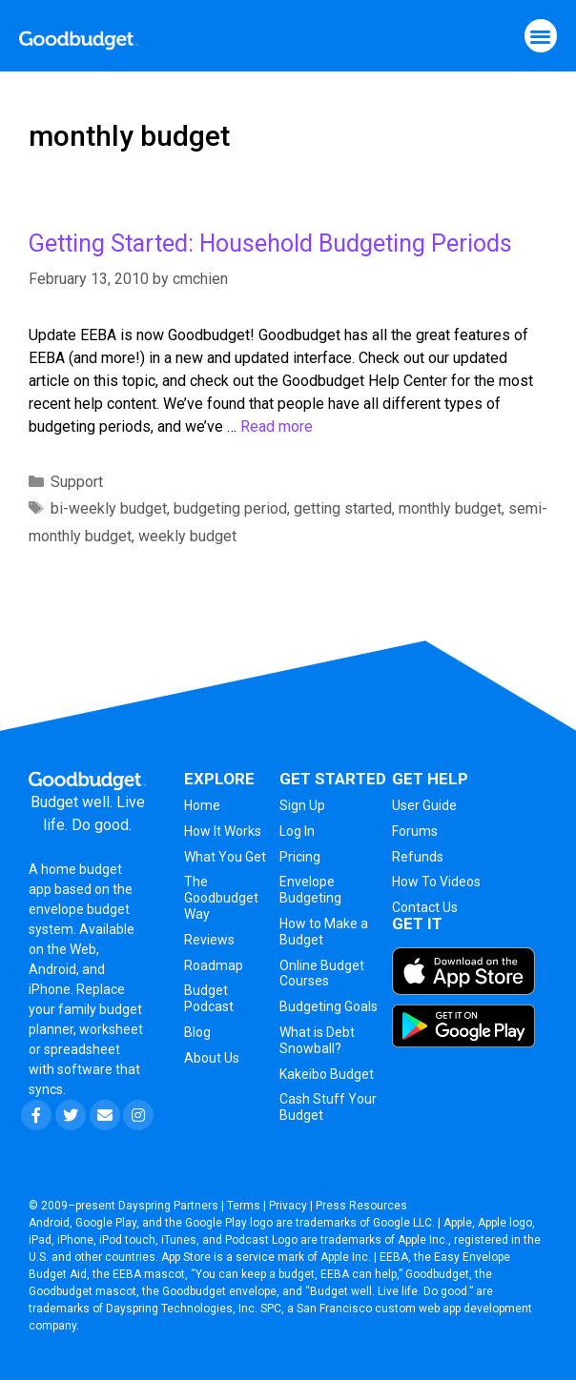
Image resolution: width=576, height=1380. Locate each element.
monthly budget (450, 508)
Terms (243, 1205)
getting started (343, 508)
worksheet (111, 1029)
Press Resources (361, 1205)
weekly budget (187, 536)
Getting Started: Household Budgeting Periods (270, 243)
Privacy (288, 1205)
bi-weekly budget (109, 508)
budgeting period (230, 508)
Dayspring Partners (168, 1205)
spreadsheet (82, 1049)
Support (77, 482)
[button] (541, 35)
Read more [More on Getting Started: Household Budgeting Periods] (276, 426)
